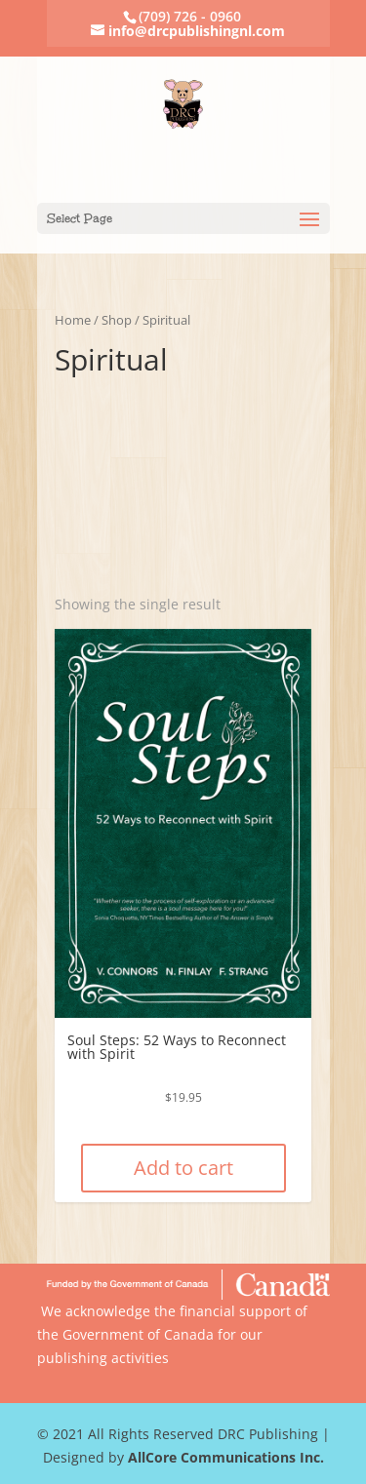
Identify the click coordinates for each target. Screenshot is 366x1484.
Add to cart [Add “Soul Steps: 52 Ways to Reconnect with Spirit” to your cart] (183, 1167)
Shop (117, 320)
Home (73, 320)
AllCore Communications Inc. (226, 1457)
